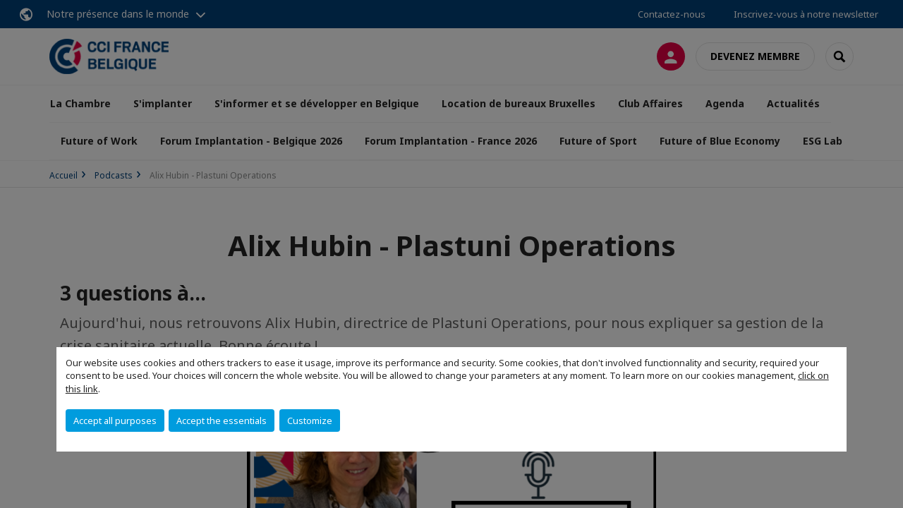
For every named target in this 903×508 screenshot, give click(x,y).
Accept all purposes (115, 420)
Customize (309, 420)
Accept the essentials (221, 420)
